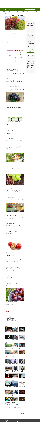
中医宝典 (9, 11)
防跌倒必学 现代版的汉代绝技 (30, 25)
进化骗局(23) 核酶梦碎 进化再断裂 (30, 59)
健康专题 (27, 11)
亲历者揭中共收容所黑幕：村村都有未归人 (30, 57)
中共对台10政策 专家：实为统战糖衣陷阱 (30, 61)
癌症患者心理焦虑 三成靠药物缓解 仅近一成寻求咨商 (30, 27)
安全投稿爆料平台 (16, 404)
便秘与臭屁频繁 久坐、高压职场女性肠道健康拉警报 (30, 29)
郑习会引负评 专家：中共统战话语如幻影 (30, 66)
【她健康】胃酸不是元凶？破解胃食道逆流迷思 (30, 24)
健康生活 (18, 11)
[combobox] (29, 9)
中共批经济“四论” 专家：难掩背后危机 (30, 64)
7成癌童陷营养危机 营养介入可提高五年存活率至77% (30, 31)
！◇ (15, 304)
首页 (5, 13)
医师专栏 (32, 11)
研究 (9, 86)
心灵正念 (13, 11)
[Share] (5, 333)
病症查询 (23, 11)
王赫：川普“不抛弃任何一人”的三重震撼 (30, 71)
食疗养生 (4, 11)
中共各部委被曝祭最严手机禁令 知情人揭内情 (30, 68)
